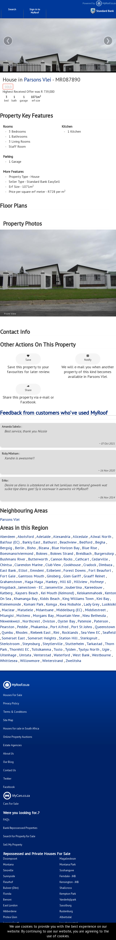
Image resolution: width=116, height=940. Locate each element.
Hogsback (7, 587)
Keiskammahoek (89, 593)
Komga (51, 604)
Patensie (84, 621)
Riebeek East (40, 632)
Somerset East (13, 638)
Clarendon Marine (28, 564)
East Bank (8, 570)
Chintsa (6, 564)
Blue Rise (89, 547)
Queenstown (105, 626)
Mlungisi (7, 615)
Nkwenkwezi (10, 621)
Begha (100, 542)
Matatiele (25, 609)
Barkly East (31, 542)
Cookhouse (72, 564)
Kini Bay (102, 598)
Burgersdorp (104, 553)
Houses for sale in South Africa (21, 728)
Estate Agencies (12, 745)
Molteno (23, 615)
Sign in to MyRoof (34, 11)
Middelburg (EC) (69, 609)
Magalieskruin (68, 858)
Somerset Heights (42, 638)
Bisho (31, 547)
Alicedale (80, 536)
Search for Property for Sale (19, 836)
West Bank (81, 655)
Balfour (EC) (10, 542)
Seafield (109, 632)
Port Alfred (59, 626)
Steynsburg (31, 643)
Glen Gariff (72, 576)
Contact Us (9, 770)
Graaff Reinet (94, 576)
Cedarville (100, 559)
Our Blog (8, 762)
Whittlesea (8, 660)
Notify (87, 358)
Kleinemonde (11, 604)
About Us (8, 753)
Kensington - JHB (69, 882)
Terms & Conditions (15, 712)
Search (12, 9)
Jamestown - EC (30, 587)
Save (28, 358)
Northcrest (31, 621)
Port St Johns (81, 626)
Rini (56, 632)
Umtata (25, 655)
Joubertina (73, 587)
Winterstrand (52, 660)
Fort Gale (7, 576)
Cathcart (82, 559)
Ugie (105, 649)
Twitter (7, 778)
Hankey (51, 581)
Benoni (7, 899)
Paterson (101, 621)
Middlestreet (95, 609)
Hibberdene (10, 911)
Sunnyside (9, 876)
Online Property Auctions (17, 737)
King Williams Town (78, 598)
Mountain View (68, 615)
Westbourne (102, 655)
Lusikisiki (109, 604)
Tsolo (58, 649)
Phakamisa (39, 626)
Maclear (8, 609)
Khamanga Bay (25, 598)
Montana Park (68, 864)
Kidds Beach (50, 598)
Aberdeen (7, 536)
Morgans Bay (43, 615)
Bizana (43, 547)
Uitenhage (8, 655)
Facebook (9, 787)
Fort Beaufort (99, 570)
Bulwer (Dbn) (11, 888)
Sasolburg (65, 905)
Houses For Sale (12, 695)
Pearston (7, 626)
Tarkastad (94, 643)
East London (10, 905)
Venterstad (42, 655)
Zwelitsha (73, 660)
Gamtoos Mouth (31, 576)
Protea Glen (10, 917)
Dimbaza (105, 564)
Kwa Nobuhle (71, 604)
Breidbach (84, 553)
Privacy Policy (11, 703)
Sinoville (8, 870)
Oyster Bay (66, 621)
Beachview (68, 542)
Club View (53, 564)
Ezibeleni (53, 570)
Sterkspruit (88, 638)
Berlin (19, 547)
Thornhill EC (19, 649)
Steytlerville (52, 643)
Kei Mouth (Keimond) (57, 593)
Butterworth (38, 559)
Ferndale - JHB (68, 876)
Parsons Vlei (37, 79)
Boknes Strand (61, 553)
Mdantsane (45, 609)
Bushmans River (12, 559)
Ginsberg (54, 576)
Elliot (22, 570)
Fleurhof (8, 882)
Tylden (70, 649)
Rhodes (22, 632)
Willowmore (30, 660)
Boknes (41, 553)
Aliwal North (100, 536)
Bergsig (6, 547)
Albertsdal (66, 917)
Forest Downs (74, 570)
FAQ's (6, 819)
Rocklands (70, 632)
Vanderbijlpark (68, 899)
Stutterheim (74, 643)
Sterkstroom (10, 643)
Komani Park (33, 604)
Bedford (85, 542)
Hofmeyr (97, 581)
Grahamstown (11, 581)
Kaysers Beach (26, 593)
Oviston (49, 621)
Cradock (89, 564)
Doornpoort (10, 858)
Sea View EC (90, 632)
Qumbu (7, 632)
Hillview (80, 581)
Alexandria (61, 536)
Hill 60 (65, 581)
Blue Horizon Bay (65, 547)
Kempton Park (68, 894)
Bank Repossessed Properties (20, 828)
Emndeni (37, 570)
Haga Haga (34, 581)
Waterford (62, 655)
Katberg (6, 593)
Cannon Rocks (62, 559)
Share (28, 388)
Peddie (22, 626)
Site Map (8, 720)
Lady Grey (91, 604)
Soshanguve (67, 870)
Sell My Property (12, 844)
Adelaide (43, 536)
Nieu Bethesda (94, 615)
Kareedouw (93, 587)
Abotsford (26, 536)
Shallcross (66, 888)
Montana (8, 864)
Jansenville (54, 587)
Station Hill (68, 638)
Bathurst (50, 542)
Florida (7, 894)
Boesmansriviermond (16, 553)
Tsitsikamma (41, 649)
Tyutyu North (88, 649)
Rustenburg (66, 911)
